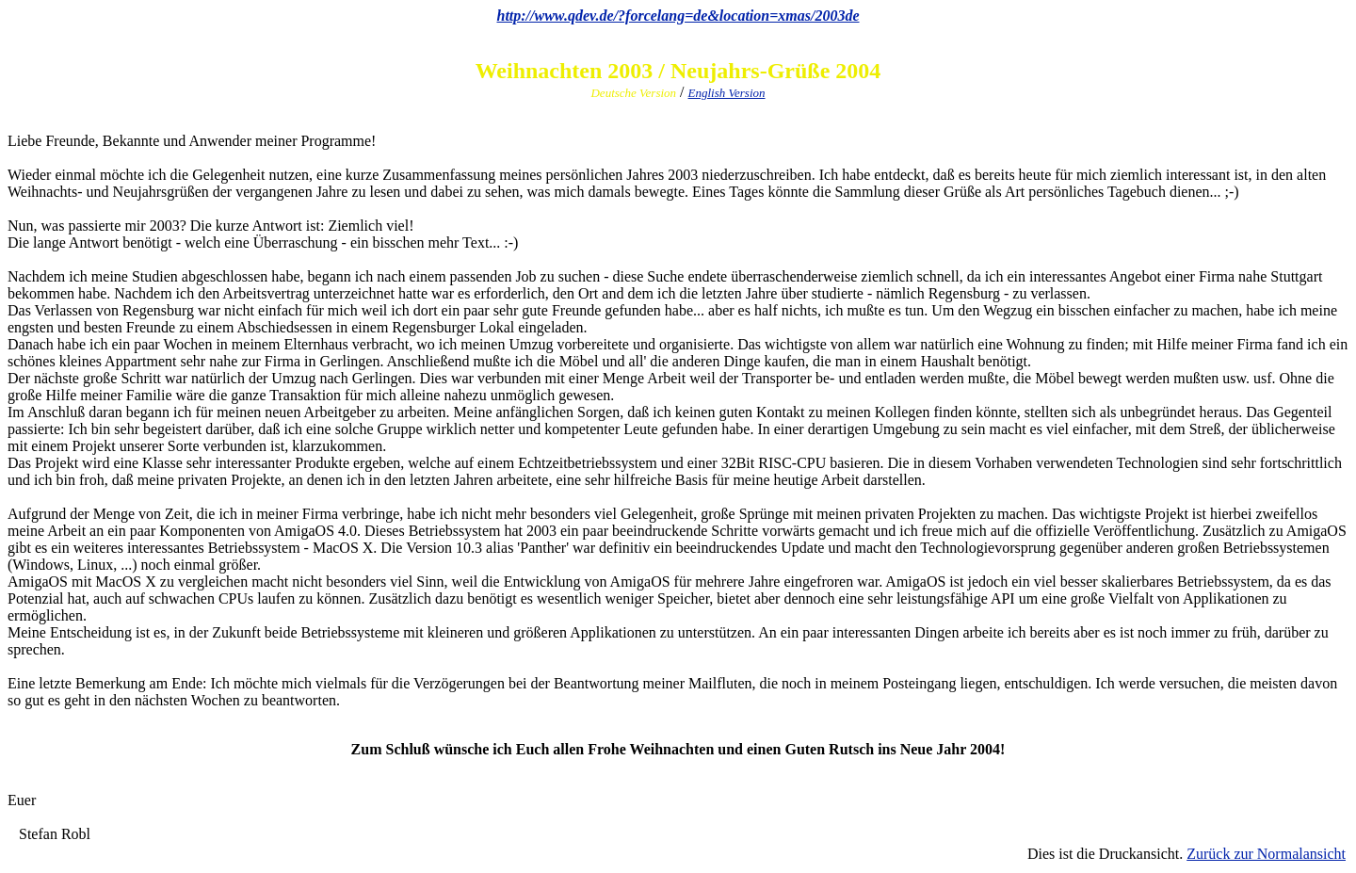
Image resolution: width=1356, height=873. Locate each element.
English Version (727, 93)
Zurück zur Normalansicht (1266, 854)
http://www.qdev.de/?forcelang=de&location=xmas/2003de (677, 16)
